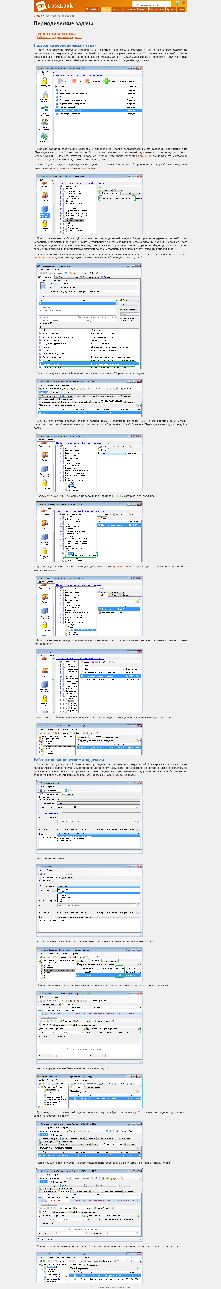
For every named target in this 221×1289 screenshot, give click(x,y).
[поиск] (151, 5)
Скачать (142, 9)
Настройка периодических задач (57, 33)
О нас (181, 9)
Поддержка (156, 9)
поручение (144, 156)
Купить (171, 9)
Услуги (117, 9)
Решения (129, 9)
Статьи (106, 9)
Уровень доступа (123, 566)
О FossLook (93, 9)
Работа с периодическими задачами (59, 37)
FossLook (60, 5)
